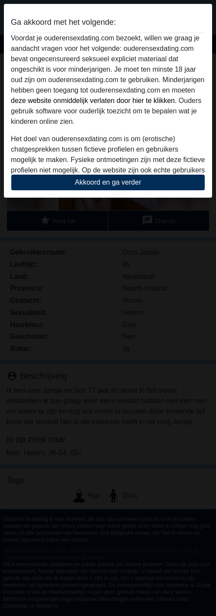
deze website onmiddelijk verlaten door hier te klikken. (94, 100)
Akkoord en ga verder (108, 182)
